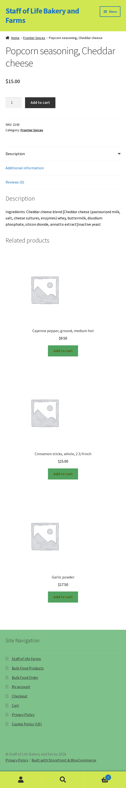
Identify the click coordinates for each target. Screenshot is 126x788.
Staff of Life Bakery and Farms (42, 15)
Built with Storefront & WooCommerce (64, 760)
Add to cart (40, 102)
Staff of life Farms (26, 658)
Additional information (25, 167)
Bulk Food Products (28, 668)
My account (21, 686)
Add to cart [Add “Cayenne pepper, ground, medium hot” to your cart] (63, 350)
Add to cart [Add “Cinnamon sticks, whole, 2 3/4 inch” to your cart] (63, 473)
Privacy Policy (23, 714)
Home (15, 38)
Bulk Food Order (25, 677)
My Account (21, 780)
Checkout (19, 696)
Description (15, 153)
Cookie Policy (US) (27, 724)
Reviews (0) (15, 182)
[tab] (63, 154)
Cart (15, 705)
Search (63, 780)
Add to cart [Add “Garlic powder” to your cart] (63, 596)
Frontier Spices (34, 38)
